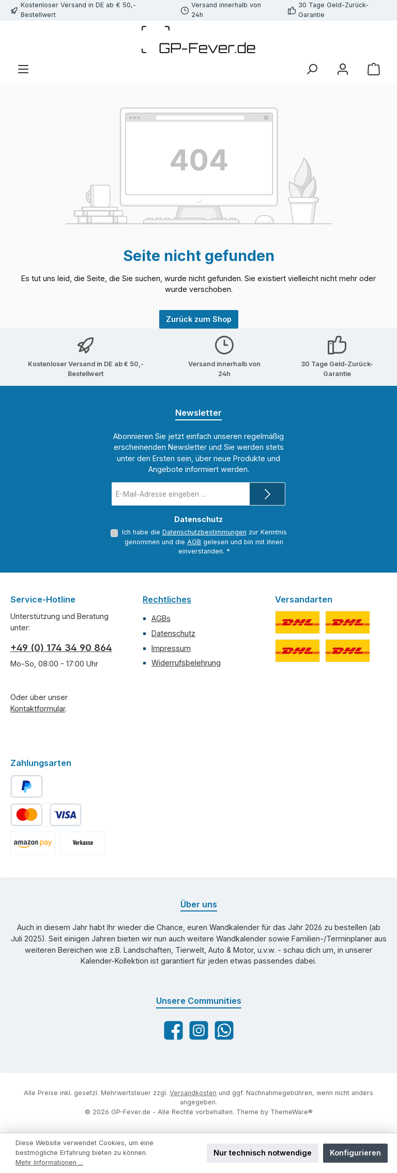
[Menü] (23, 68)
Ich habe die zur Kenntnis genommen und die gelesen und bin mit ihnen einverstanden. (203, 541)
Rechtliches (167, 599)
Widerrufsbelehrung (186, 662)
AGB (194, 542)
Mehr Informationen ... (49, 1162)
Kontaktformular (37, 708)
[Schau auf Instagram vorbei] (198, 1030)
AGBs (161, 618)
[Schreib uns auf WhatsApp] (224, 1030)
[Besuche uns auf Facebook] (173, 1030)
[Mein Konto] (343, 68)
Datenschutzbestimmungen (204, 532)
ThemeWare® (291, 1112)
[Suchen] (312, 68)
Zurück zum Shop (199, 319)
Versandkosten (193, 1093)
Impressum (171, 648)
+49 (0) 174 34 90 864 (61, 647)
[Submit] (267, 494)
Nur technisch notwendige (262, 1152)
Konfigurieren (355, 1152)
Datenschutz (173, 633)
